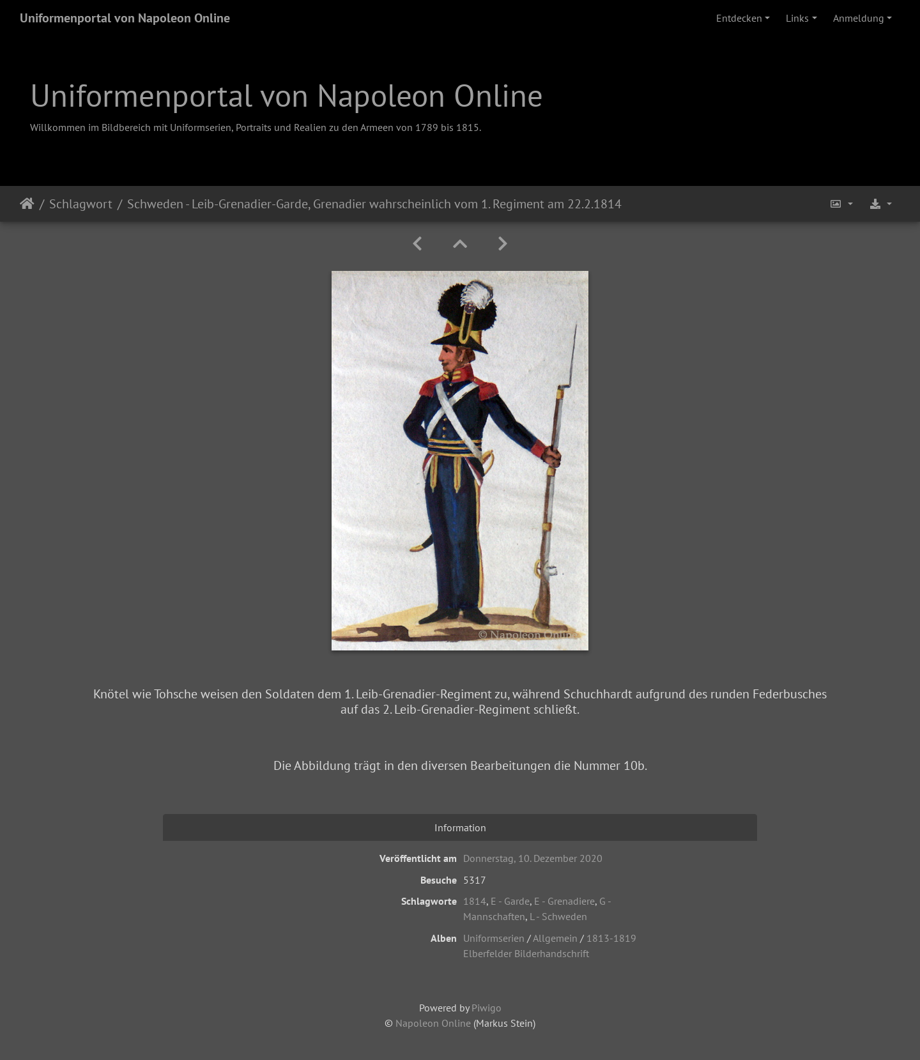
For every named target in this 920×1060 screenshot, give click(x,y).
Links (797, 18)
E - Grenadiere (564, 901)
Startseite (27, 203)
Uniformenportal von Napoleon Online (125, 18)
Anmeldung (858, 18)
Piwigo (486, 1007)
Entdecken (739, 18)
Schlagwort (80, 204)
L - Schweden (558, 916)
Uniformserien (494, 938)
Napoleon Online (433, 1023)
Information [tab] (460, 827)
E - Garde (510, 901)
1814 (474, 901)
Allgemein (555, 938)
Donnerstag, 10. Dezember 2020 (532, 858)
